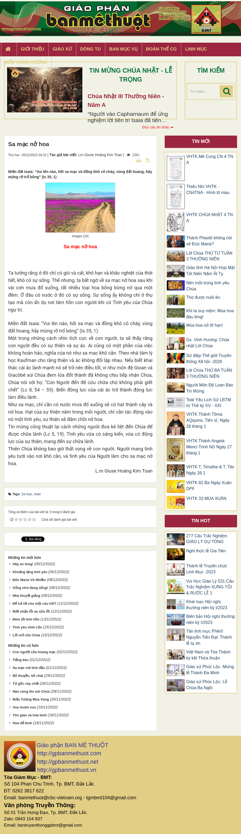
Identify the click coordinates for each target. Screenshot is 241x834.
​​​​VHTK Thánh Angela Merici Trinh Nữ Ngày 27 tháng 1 (209, 447)
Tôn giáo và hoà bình (30, 715)
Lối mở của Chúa (26, 635)
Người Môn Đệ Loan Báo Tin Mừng (209, 388)
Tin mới (201, 141)
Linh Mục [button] (196, 49)
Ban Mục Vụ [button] (123, 49)
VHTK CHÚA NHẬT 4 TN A (209, 217)
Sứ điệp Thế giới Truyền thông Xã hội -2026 (209, 358)
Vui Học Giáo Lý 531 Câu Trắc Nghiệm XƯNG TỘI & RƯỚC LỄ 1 (210, 587)
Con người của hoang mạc (34, 652)
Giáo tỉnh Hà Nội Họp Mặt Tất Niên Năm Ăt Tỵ (210, 270)
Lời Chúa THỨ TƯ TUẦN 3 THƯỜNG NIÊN (209, 256)
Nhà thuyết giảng (26, 596)
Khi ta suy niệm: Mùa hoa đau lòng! (210, 314)
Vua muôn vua (24, 707)
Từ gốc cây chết (26, 684)
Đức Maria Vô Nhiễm (29, 580)
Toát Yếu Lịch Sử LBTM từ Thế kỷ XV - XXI (208, 403)
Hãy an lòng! (23, 564)
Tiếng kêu (20, 660)
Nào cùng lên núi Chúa (31, 691)
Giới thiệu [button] (32, 49)
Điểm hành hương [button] (25, 62)
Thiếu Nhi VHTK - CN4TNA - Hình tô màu (208, 189)
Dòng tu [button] (90, 49)
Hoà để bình (22, 723)
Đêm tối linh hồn (26, 619)
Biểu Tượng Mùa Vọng (31, 699)
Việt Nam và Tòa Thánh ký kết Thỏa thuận (208, 655)
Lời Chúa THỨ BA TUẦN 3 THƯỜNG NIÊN (209, 373)
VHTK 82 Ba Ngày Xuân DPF (209, 485)
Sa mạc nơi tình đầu (29, 668)
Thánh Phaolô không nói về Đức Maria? (209, 241)
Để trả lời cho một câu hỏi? (35, 603)
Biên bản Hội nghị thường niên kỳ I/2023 (210, 619)
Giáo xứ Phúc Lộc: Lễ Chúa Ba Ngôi (206, 684)
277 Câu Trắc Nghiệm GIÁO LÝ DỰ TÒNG (206, 539)
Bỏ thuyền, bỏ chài (28, 676)
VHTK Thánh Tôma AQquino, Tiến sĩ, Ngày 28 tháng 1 (208, 420)
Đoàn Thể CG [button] (161, 49)
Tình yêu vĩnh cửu (27, 627)
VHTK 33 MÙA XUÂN (206, 498)
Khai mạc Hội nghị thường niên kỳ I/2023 (206, 604)
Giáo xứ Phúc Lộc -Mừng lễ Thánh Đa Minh (210, 669)
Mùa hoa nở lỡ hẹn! (204, 325)
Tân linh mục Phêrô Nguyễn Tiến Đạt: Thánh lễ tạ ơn (209, 637)
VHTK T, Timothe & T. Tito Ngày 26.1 (210, 470)
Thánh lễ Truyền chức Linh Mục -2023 (206, 569)
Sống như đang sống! (30, 588)
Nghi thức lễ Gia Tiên (206, 551)
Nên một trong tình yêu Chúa (207, 286)
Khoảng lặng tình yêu (30, 572)
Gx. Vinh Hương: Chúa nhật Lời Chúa (207, 342)
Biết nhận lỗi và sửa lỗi (31, 611)
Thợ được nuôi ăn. (203, 297)
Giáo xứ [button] (62, 49)
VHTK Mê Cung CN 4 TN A (209, 159)
